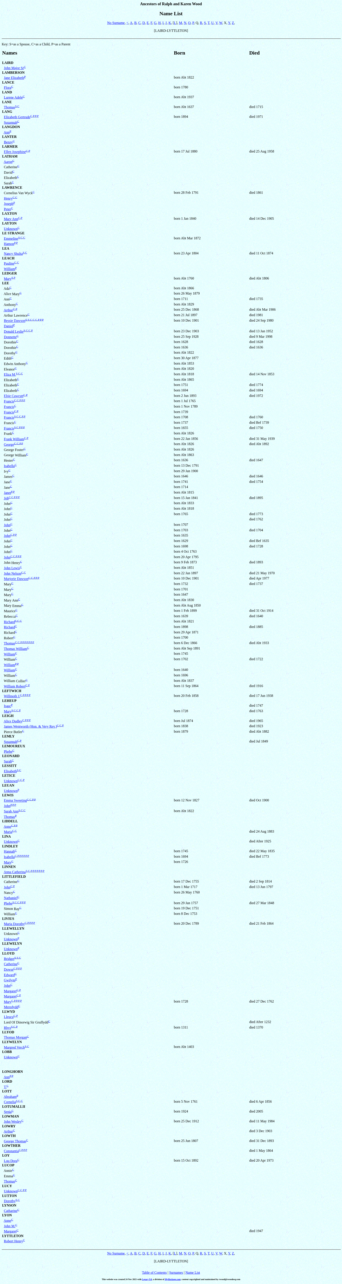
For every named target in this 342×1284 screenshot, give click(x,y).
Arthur (8, 310)
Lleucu (9, 1017)
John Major (14, 68)
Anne (7, 826)
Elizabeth (17, 117)
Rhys (7, 1028)
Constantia (11, 1151)
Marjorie (16, 579)
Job (6, 498)
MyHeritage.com (173, 1279)
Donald (14, 331)
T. (5, 1087)
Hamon (9, 244)
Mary (11, 219)
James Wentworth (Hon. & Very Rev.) (30, 726)
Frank (14, 439)
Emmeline (11, 238)
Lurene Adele (13, 97)
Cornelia (10, 1102)
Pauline (9, 263)
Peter (7, 209)
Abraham (10, 1097)
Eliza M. (10, 374)
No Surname (116, 23)
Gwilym (9, 980)
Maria (14, 924)
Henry (8, 198)
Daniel (8, 326)
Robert (13, 1241)
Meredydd (11, 1007)
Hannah (9, 851)
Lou (10, 1161)
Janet (7, 493)
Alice (13, 721)
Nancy (13, 253)
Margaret (10, 991)
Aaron (8, 162)
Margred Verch (14, 1047)
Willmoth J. (12, 696)
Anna (15, 872)
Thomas (9, 107)
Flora (7, 87)
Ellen (15, 152)
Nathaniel (10, 898)
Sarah (8, 761)
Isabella (9, 466)
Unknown (11, 229)
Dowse (9, 969)
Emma (15, 800)
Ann (7, 132)
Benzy (8, 142)
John (7, 525)
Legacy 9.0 (147, 1279)
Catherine (10, 964)
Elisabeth (10, 771)
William (9, 269)
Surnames (176, 1272)
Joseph (9, 204)
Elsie (13, 396)
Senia (8, 1112)
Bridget (9, 959)
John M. (9, 1226)
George (9, 444)
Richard (9, 622)
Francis (9, 401)
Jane (14, 78)
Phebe (8, 751)
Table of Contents (154, 1272)
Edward (9, 975)
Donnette (10, 337)
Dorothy (9, 1201)
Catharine (10, 1211)
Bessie (14, 321)
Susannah (10, 122)
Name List (192, 1272)
